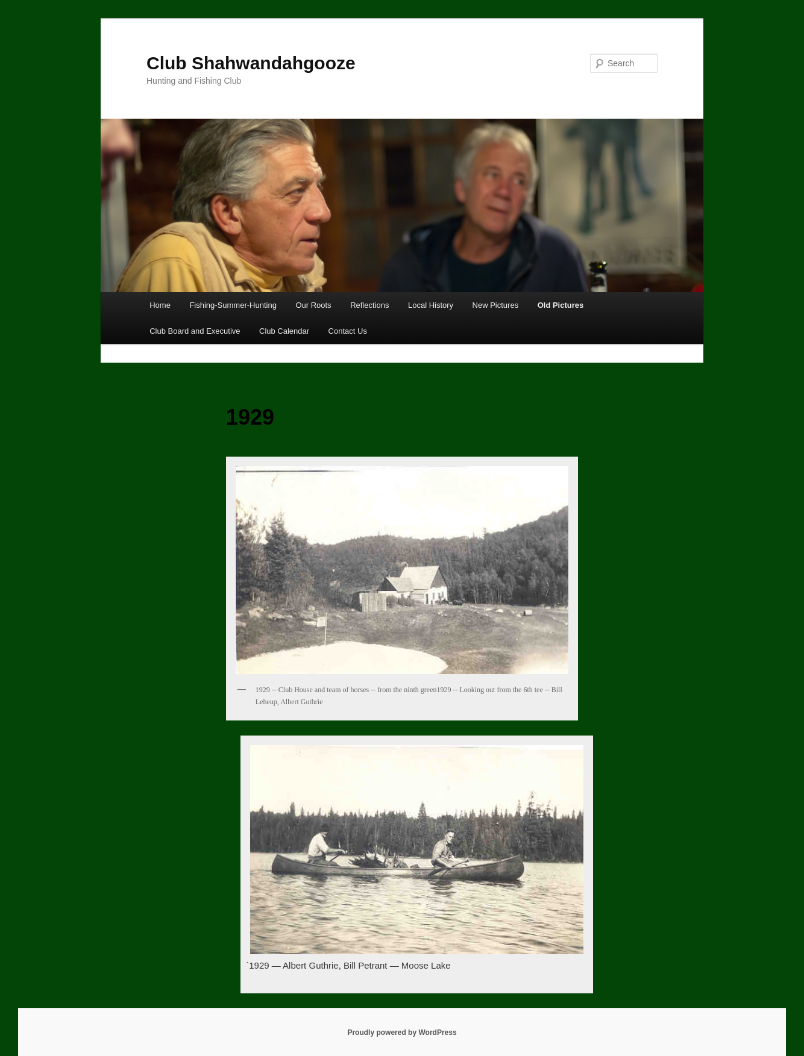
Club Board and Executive (194, 331)
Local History (430, 305)
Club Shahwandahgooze (251, 63)
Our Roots (313, 305)
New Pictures (496, 305)
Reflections (369, 305)
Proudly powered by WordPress (401, 1032)
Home (160, 305)
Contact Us (347, 331)
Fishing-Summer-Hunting (233, 305)
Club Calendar (284, 331)
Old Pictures (561, 305)
